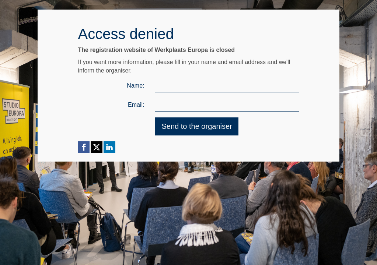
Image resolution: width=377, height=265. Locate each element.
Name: (135, 85)
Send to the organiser (196, 126)
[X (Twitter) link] (96, 147)
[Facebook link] (84, 147)
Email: (136, 105)
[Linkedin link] (109, 147)
